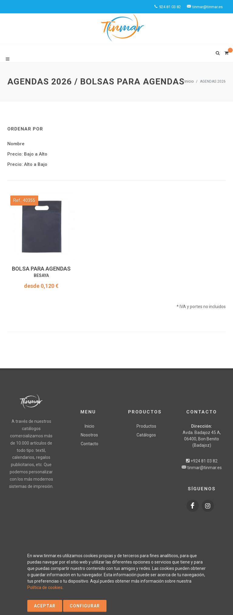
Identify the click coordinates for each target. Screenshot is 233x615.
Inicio (189, 81)
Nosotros (89, 434)
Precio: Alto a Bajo (27, 164)
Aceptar (45, 605)
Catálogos (146, 434)
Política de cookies (44, 587)
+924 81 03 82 (204, 461)
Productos (146, 426)
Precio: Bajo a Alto (27, 154)
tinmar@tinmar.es (204, 467)
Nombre (16, 143)
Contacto (89, 443)
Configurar (85, 605)
